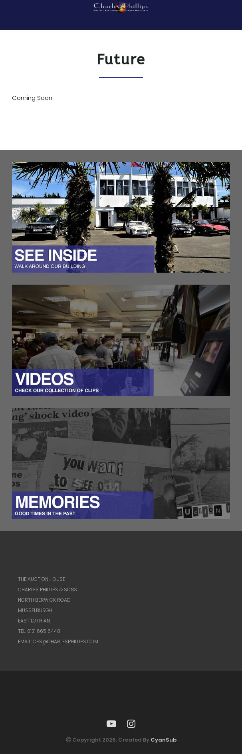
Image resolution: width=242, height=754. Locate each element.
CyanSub (164, 740)
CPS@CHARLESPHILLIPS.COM (65, 641)
